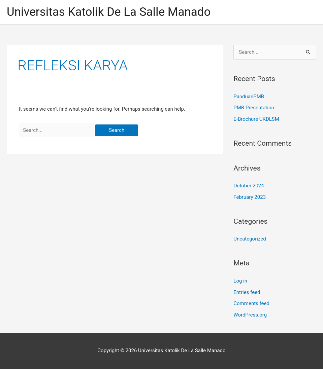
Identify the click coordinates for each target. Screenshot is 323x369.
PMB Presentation (253, 108)
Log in (240, 281)
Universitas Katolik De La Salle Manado (109, 12)
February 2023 (249, 197)
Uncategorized (249, 239)
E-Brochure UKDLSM (256, 119)
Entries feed (246, 292)
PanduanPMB (248, 97)
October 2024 (248, 186)
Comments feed (251, 303)
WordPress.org (250, 315)
